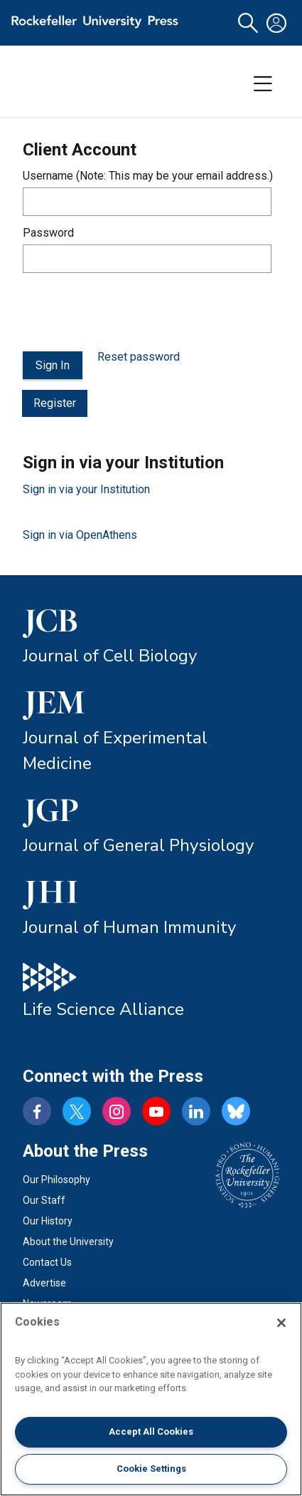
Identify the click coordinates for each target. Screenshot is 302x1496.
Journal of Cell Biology (110, 655)
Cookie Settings (151, 1468)
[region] (151, 1399)
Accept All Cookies (151, 1431)
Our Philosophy (56, 1179)
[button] (248, 23)
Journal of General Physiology (138, 845)
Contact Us (47, 1262)
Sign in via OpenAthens (80, 535)
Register (54, 403)
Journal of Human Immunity (129, 927)
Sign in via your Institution (86, 489)
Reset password (138, 356)
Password (48, 232)
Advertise (44, 1283)
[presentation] (131, 312)
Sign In (53, 365)
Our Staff (44, 1200)
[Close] (281, 1322)
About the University (68, 1241)
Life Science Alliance (103, 1009)
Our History (47, 1221)
